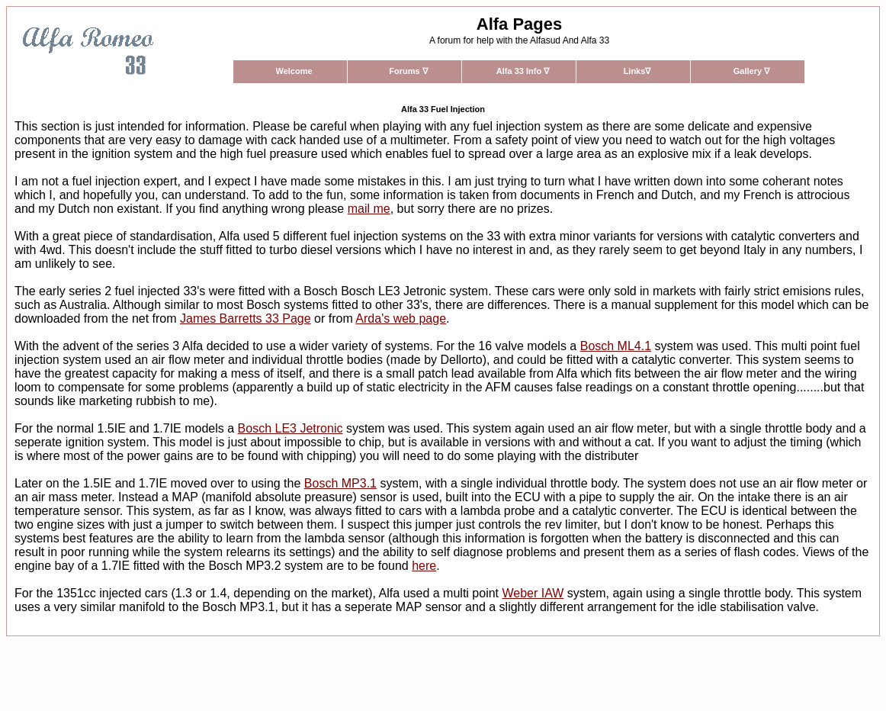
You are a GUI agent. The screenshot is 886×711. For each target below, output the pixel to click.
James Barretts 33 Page (245, 318)
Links (637, 71)
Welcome (293, 71)
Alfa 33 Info (522, 71)
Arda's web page (400, 318)
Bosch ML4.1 (615, 345)
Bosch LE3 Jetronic (290, 428)
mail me (369, 208)
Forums (408, 71)
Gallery (751, 71)
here (424, 565)
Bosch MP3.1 (340, 483)
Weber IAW (532, 593)
